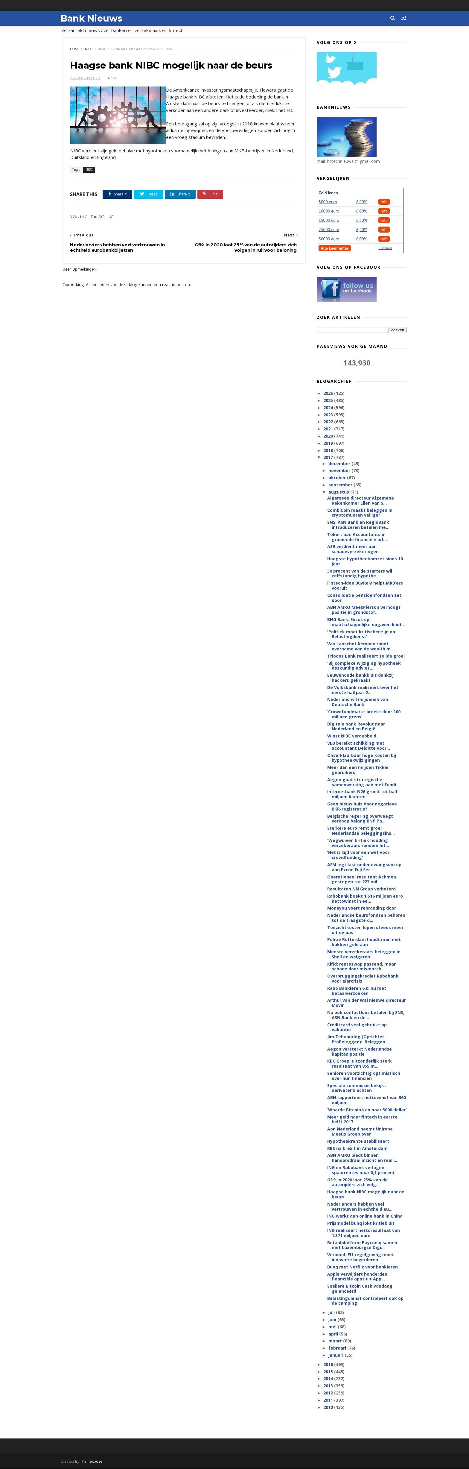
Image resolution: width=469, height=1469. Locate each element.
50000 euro (329, 239)
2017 (328, 457)
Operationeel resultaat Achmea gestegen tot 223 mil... (361, 879)
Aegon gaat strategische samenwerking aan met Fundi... (363, 782)
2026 (328, 393)
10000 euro (329, 211)
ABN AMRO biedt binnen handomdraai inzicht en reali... (362, 1158)
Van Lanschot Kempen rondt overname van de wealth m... (360, 646)
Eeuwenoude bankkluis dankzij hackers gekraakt (360, 678)
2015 (328, 1372)
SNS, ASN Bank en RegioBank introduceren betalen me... (358, 525)
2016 (328, 1365)
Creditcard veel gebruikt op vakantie (357, 1027)
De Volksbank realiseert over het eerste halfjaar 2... (362, 690)
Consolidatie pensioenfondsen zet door (364, 598)
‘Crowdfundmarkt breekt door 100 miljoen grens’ (364, 714)
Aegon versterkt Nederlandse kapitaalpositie (359, 1051)
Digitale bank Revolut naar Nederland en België (356, 726)
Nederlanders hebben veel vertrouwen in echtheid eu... (359, 1206)
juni (332, 1320)
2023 (328, 415)
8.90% (361, 202)
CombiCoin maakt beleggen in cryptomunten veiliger (359, 513)
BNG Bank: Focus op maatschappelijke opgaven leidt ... (366, 622)
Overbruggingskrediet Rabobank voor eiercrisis (362, 978)
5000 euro (328, 202)
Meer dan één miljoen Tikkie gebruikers (358, 770)
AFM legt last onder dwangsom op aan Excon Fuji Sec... (364, 867)
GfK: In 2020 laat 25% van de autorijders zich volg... (357, 1182)
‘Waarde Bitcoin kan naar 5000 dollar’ (366, 1110)
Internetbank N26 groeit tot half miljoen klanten (362, 794)
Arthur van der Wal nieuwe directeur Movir (366, 1003)
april (333, 1334)
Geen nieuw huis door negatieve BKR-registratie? (362, 806)
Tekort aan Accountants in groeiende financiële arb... (357, 537)
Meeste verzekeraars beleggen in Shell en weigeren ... (364, 954)
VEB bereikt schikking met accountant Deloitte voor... (358, 745)
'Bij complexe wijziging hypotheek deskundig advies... (364, 666)
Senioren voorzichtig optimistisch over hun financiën (363, 1076)
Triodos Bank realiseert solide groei (366, 656)
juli (332, 1312)
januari (336, 1355)
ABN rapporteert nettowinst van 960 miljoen (366, 1100)
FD (289, 110)
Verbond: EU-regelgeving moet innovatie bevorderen (360, 1257)
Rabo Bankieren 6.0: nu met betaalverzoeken (356, 991)
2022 (328, 422)
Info (384, 202)
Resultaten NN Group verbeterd (361, 889)
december (339, 464)
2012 (328, 1393)
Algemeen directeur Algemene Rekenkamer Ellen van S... (360, 500)
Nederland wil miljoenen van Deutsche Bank (357, 702)
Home (75, 49)
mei (332, 1327)
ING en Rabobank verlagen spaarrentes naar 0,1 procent (361, 1170)
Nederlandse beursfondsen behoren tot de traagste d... (366, 918)
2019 (328, 443)
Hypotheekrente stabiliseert (358, 1141)
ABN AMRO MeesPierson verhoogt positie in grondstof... (364, 610)
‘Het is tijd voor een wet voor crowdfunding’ (358, 855)
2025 (328, 400)
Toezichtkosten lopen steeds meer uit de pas (365, 930)
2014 (328, 1379)
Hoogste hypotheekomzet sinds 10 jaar (365, 561)
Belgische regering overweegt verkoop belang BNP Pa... (360, 819)
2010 (328, 1407)
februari (337, 1348)
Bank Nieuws (93, 18)
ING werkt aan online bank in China (365, 1216)
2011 (328, 1400)
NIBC (89, 49)
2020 (328, 436)
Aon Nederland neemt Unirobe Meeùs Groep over (360, 1131)
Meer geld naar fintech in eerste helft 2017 (362, 1119)
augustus (339, 492)
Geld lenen (328, 193)
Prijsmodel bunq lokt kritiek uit (361, 1223)
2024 (328, 408)
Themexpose (93, 1461)
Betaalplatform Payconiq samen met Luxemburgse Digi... (362, 1245)
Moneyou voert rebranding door (361, 908)
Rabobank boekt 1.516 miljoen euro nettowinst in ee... (365, 898)
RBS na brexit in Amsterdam (357, 1148)
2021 (328, 429)
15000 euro (329, 220)
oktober (337, 478)
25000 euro (329, 230)
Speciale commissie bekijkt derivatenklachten (356, 1088)
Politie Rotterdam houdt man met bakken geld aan (364, 942)
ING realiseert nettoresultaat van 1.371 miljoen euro (363, 1233)
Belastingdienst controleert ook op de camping (365, 1301)
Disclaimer (385, 248)
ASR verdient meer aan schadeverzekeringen (353, 549)
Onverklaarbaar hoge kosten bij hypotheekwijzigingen (361, 758)
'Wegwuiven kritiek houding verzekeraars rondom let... (358, 843)
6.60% (361, 220)
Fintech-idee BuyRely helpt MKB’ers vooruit (365, 585)
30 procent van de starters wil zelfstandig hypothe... (359, 573)
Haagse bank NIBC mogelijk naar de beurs (365, 1194)
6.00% (361, 211)
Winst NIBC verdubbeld (351, 736)
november (339, 471)
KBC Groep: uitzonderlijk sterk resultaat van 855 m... (359, 1063)
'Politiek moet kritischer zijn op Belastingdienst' (361, 634)
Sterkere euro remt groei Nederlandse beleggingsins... (361, 830)
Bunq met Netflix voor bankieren (362, 1267)
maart (335, 1341)
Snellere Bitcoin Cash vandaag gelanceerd (359, 1288)
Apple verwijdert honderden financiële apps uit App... (357, 1276)
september (340, 485)
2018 (328, 450)
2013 (328, 1386)
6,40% (361, 230)
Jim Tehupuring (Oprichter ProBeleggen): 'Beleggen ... (358, 1039)
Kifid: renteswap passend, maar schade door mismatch (361, 966)
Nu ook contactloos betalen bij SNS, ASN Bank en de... (365, 1015)
